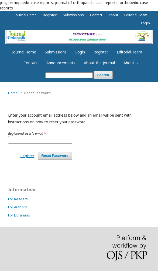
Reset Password (55, 156)
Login (80, 52)
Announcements (60, 62)
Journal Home (24, 52)
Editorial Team (129, 52)
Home (13, 92)
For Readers (18, 199)
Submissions (56, 52)
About (129, 62)
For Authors (17, 207)
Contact (30, 62)
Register (101, 52)
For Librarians (19, 215)
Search (103, 75)
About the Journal (99, 62)
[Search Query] (69, 75)
